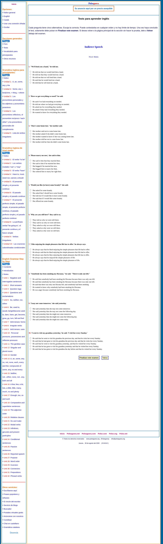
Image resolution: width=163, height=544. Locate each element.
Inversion (11, 465)
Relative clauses (14, 417)
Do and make (12, 421)
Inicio (14, 4)
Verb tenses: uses (14, 329)
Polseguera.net (73, 434)
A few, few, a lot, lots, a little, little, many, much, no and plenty (13, 388)
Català (6, 20)
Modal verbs (12, 425)
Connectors (12, 469)
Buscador (7, 509)
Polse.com (102, 434)
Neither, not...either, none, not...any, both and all (13, 377)
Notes (6, 274)
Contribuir (8, 520)
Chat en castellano (11, 523)
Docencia (14, 533)
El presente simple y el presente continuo (12, 185)
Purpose (10, 458)
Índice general (9, 12)
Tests (6, 48)
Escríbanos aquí (10, 490)
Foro (5, 44)
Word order (12, 461)
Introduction (8, 270)
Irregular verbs (13, 326)
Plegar (6, 41)
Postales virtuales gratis (13, 512)
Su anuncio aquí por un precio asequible (93, 8)
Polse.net (123, 434)
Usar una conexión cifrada (14, 23)
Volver (105, 358)
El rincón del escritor (12, 501)
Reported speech (14, 454)
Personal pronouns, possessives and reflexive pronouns (13, 336)
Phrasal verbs (13, 476)
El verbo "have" (14, 170)
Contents (7, 267)
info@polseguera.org (118, 439)
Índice (6, 78)
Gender (10, 355)
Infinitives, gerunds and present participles (10, 432)
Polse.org (113, 434)
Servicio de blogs (11, 505)
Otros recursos (10, 59)
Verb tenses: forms (14, 322)
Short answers (13, 285)
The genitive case (14, 344)
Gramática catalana (12, 527)
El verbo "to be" (14, 159)
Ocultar (7, 27)
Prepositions (12, 472)
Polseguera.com (89, 434)
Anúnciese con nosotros (13, 516)
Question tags (12, 289)
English (7, 16)
